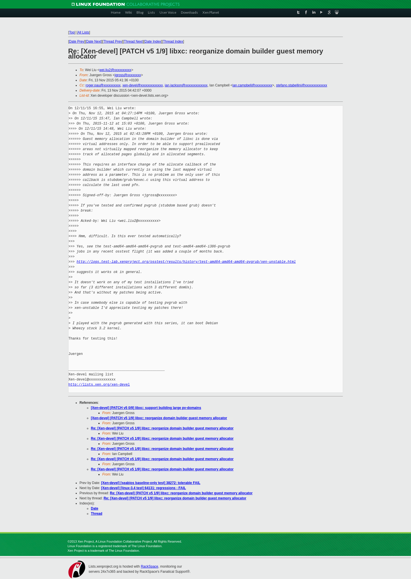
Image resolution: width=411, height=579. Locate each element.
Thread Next (133, 42)
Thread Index (173, 42)
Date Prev (76, 42)
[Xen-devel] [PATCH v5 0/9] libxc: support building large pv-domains (146, 408)
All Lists (83, 32)
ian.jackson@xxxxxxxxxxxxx (186, 85)
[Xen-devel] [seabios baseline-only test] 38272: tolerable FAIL (151, 483)
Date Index (152, 42)
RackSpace (149, 566)
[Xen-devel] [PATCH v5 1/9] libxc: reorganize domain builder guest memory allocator (159, 418)
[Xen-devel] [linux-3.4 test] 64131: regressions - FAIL (143, 488)
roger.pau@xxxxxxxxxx (103, 85)
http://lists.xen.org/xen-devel (99, 384)
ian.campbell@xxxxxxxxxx (252, 85)
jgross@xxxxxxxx (128, 75)
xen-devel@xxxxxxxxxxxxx (142, 85)
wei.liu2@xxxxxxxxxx (115, 70)
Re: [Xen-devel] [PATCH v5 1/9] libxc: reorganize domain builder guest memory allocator (162, 428)
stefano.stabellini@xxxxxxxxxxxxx (301, 85)
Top (72, 32)
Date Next (93, 42)
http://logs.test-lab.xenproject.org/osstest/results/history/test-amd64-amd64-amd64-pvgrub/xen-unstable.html (186, 261)
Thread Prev (112, 42)
